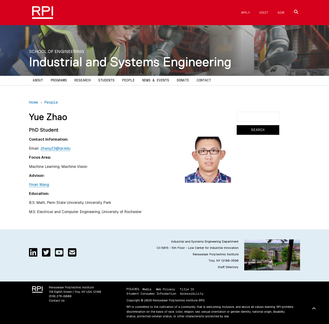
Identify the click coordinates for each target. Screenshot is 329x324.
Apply (245, 12)
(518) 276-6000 (60, 296)
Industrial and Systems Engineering (130, 62)
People (128, 80)
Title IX (187, 289)
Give (281, 12)
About (38, 80)
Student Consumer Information (151, 294)
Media (146, 289)
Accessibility (191, 294)
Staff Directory (228, 267)
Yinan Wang (39, 184)
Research (82, 80)
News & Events (155, 80)
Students (106, 80)
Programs (59, 80)
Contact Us (57, 300)
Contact (204, 80)
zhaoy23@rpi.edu (55, 148)
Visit (263, 12)
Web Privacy (165, 289)
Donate (183, 80)
